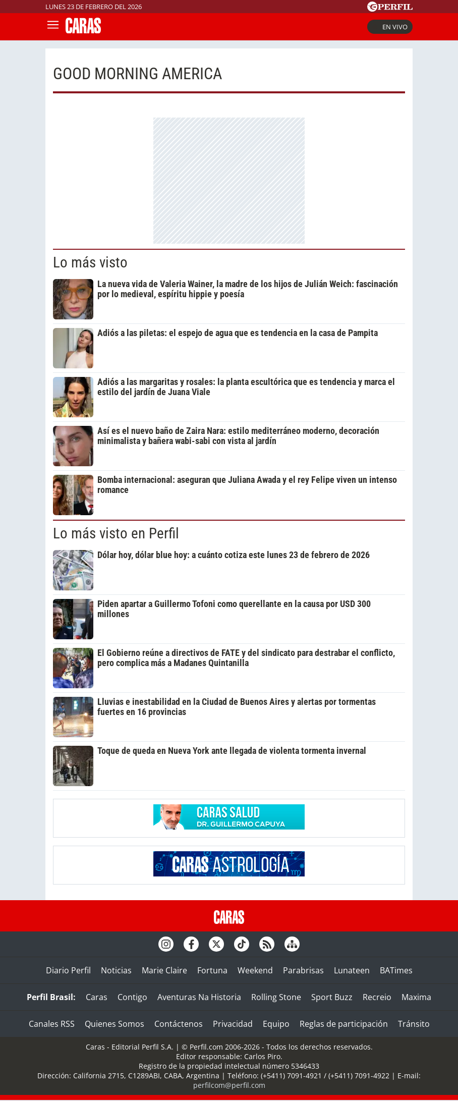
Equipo (276, 1023)
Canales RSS (52, 1023)
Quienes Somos (114, 1023)
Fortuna (212, 970)
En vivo (390, 26)
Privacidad (233, 1023)
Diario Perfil (68, 970)
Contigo (132, 997)
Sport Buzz (332, 997)
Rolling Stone (276, 997)
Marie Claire (164, 970)
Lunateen (352, 970)
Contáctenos (178, 1023)
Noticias (116, 970)
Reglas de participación (344, 1023)
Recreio (377, 997)
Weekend (255, 970)
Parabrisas (303, 970)
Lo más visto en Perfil (116, 533)
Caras (96, 997)
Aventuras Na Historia (199, 997)
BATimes (396, 970)
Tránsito (414, 1023)
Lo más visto (90, 262)
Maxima (416, 997)
